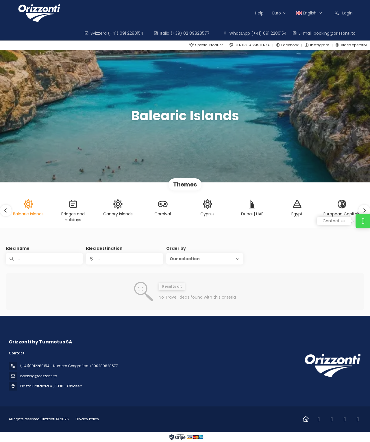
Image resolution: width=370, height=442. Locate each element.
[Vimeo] (357, 419)
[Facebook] (318, 419)
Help (259, 13)
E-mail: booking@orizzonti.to (324, 33)
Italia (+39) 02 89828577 (181, 33)
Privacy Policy (87, 419)
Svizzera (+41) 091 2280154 (113, 33)
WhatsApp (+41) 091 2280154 (255, 33)
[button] (6, 210)
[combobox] (124, 259)
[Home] (305, 419)
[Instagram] (331, 419)
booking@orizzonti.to (38, 375)
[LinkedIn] (344, 419)
